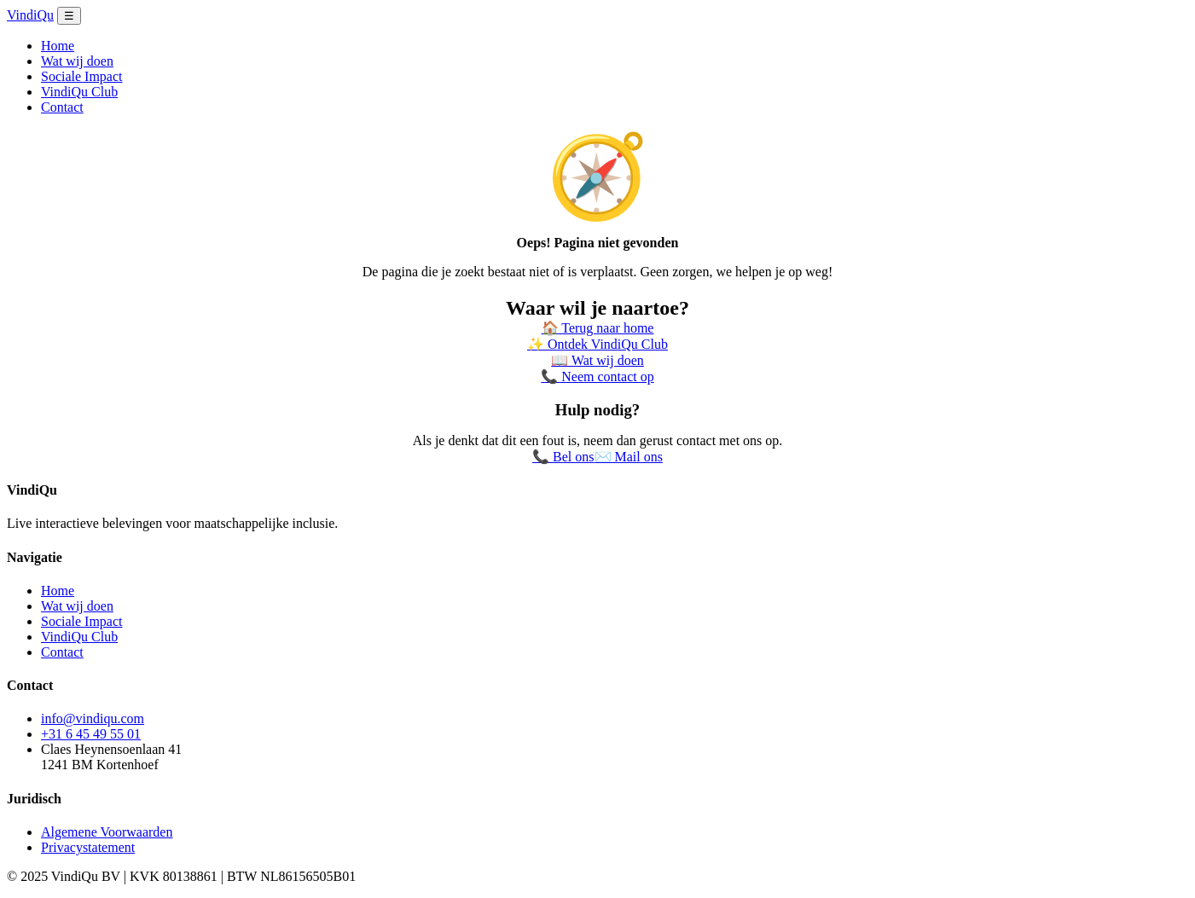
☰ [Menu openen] (69, 15)
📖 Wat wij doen (597, 360)
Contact (62, 107)
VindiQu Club (79, 91)
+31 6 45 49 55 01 (91, 734)
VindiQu (30, 15)
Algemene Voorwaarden (106, 832)
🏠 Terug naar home (598, 328)
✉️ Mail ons (629, 456)
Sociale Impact (82, 76)
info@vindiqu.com (92, 718)
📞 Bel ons (563, 456)
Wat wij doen (77, 61)
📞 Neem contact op (597, 376)
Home (57, 45)
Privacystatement (88, 847)
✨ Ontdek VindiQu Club (597, 344)
